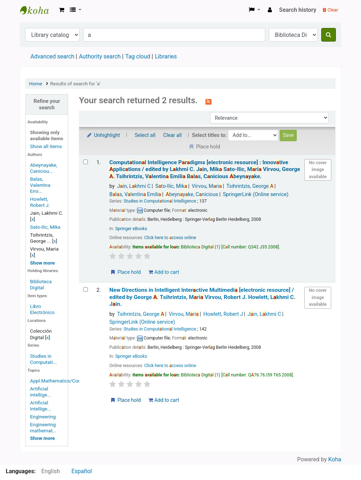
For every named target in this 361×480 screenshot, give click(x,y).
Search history (298, 9)
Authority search (99, 56)
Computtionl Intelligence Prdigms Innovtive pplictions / (204, 169)
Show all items (46, 146)
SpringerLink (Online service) (256, 194)
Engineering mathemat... (43, 427)
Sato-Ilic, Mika (45, 227)
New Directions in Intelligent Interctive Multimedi (202, 297)
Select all (145, 135)
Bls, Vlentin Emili (135, 194)
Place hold (125, 272)
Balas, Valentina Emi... (40, 185)
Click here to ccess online (170, 237)
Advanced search (52, 56)
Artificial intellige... (40, 392)
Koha (334, 459)
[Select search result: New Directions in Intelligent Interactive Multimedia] (85, 289)
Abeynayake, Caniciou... (43, 168)
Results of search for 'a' (75, 83)
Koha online (38, 10)
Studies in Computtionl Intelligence (160, 201)
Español (81, 471)
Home (35, 83)
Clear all (172, 135)
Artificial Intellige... (40, 406)
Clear (330, 10)
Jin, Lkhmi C (134, 186)
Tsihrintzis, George (250, 186)
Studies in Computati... (43, 359)
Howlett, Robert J (223, 314)
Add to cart (163, 272)
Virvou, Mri (207, 186)
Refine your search (47, 104)
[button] (61, 10)
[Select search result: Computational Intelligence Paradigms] (85, 162)
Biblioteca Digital (41, 284)
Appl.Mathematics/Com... (58, 381)
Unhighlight (103, 135)
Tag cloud (137, 56)
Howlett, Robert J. (40, 202)
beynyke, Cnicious (192, 194)
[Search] (328, 35)
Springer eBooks (131, 228)
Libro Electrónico (42, 309)
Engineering (43, 416)
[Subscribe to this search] (208, 101)
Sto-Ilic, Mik (171, 186)
